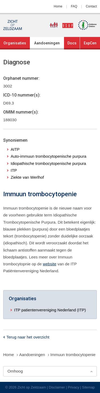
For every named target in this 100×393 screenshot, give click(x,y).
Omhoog (15, 371)
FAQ (74, 6)
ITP (14, 170)
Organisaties (14, 43)
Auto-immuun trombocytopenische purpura (48, 156)
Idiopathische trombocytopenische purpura (48, 163)
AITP (15, 149)
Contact (91, 6)
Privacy (73, 387)
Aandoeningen (47, 43)
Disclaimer (57, 387)
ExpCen (90, 43)
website (49, 264)
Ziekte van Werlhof (27, 177)
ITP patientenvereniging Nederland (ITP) (50, 310)
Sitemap (88, 387)
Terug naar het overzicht (27, 337)
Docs (72, 43)
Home (58, 6)
